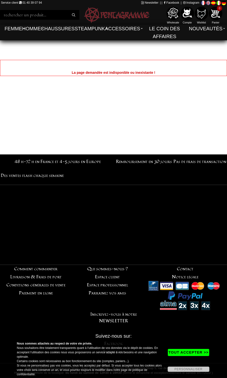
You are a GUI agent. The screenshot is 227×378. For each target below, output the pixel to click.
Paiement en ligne (36, 293)
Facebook (171, 2)
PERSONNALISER (188, 369)
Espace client (107, 277)
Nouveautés (206, 28)
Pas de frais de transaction (199, 162)
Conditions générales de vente (36, 285)
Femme (13, 28)
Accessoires (122, 28)
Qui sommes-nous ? (107, 269)
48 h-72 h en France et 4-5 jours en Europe (57, 162)
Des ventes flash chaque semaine (32, 176)
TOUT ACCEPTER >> (188, 352)
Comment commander (35, 269)
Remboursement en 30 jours (144, 162)
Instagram (191, 2)
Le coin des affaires (164, 32)
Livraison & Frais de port (36, 277)
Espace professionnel (107, 285)
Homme (31, 28)
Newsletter (149, 2)
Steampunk (90, 28)
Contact (185, 269)
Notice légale (185, 277)
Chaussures (58, 28)
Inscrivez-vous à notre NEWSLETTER (113, 317)
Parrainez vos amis (107, 293)
